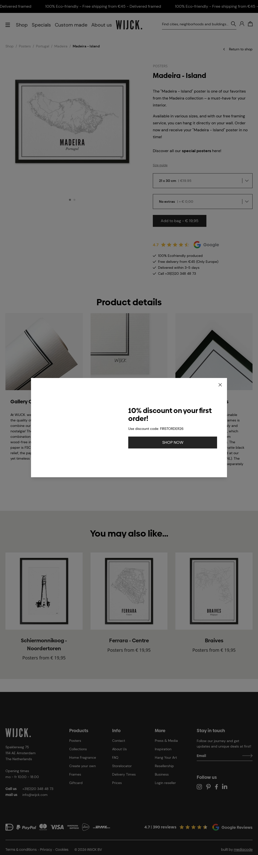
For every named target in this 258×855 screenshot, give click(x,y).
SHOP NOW (172, 442)
